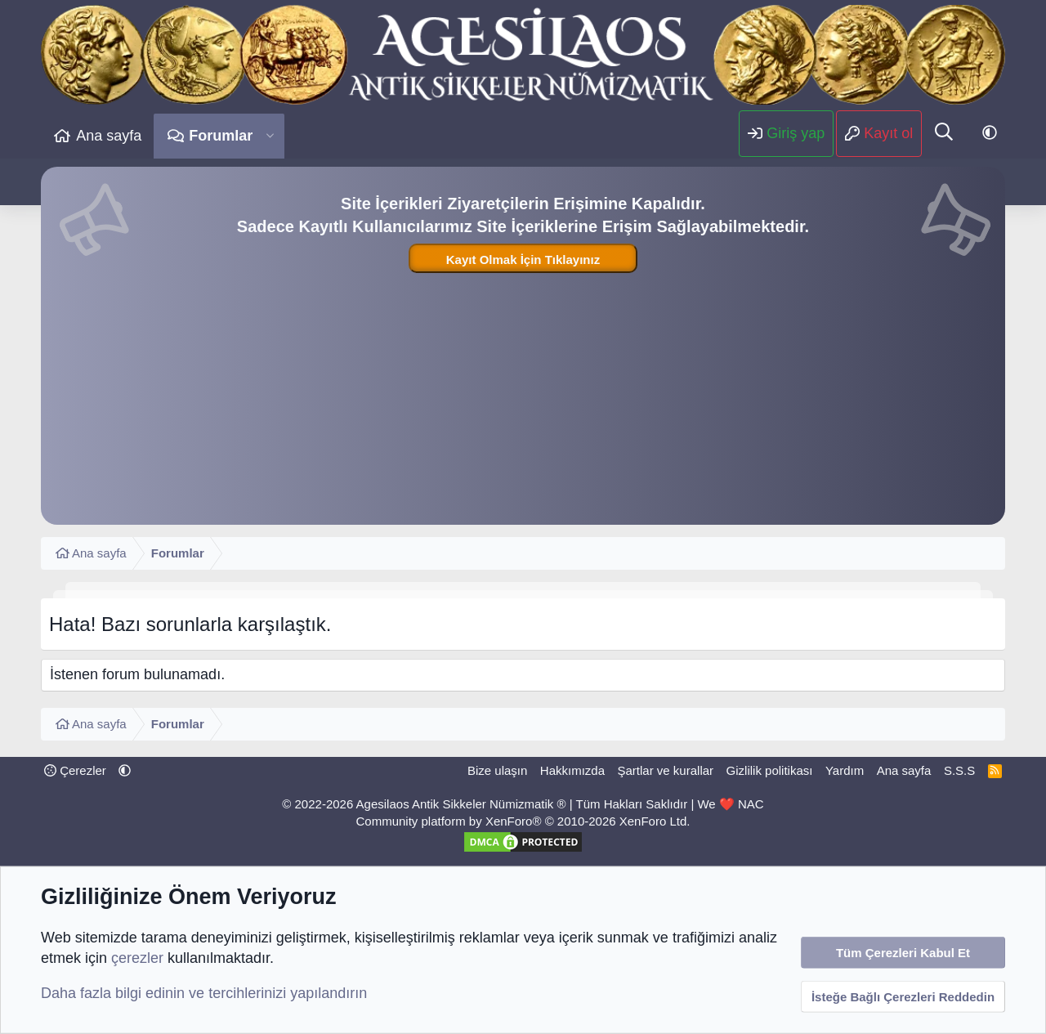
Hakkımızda (572, 770)
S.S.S (959, 770)
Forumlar (221, 136)
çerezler (137, 958)
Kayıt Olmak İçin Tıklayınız (523, 259)
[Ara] (943, 133)
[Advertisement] (523, 398)
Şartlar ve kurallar (666, 770)
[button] (270, 136)
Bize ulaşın (497, 770)
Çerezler (75, 770)
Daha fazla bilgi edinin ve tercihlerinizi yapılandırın (204, 993)
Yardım (844, 770)
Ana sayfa (108, 136)
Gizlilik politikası (769, 770)
